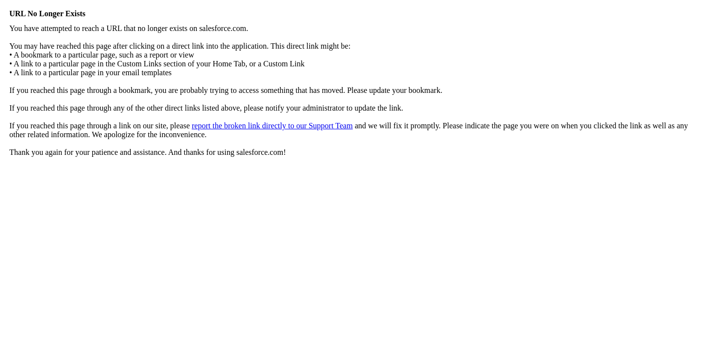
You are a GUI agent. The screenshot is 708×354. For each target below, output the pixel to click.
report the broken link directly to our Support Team (272, 125)
